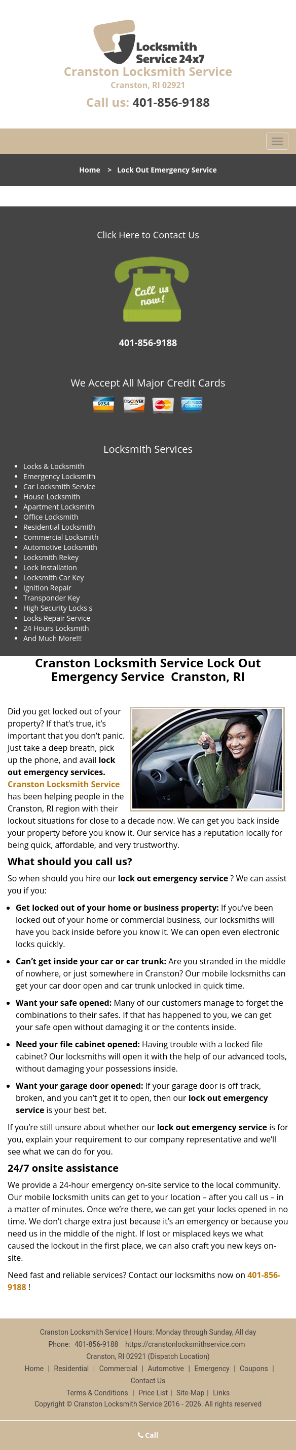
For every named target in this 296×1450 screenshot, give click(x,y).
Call (148, 1435)
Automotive (165, 1368)
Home (89, 170)
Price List (153, 1393)
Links (221, 1393)
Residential (71, 1368)
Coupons (254, 1368)
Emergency (211, 1368)
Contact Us (148, 1381)
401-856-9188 (171, 102)
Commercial (118, 1368)
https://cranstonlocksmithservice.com (185, 1344)
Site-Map (190, 1393)
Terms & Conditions (97, 1393)
